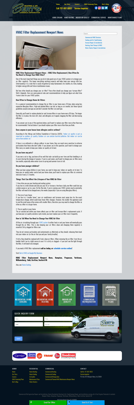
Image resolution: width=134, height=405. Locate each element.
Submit (18, 339)
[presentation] (29, 331)
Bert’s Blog (103, 4)
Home (52, 4)
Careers (72, 4)
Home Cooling (57, 17)
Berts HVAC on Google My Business (30, 253)
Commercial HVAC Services (93, 37)
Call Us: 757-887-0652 (86, 372)
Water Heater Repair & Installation (95, 48)
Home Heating (69, 17)
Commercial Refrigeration (52, 377)
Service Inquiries (80, 8)
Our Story (62, 4)
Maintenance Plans (115, 17)
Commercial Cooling (50, 374)
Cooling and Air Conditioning (93, 40)
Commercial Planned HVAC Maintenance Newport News (60, 379)
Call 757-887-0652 (60, 8)
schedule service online (63, 248)
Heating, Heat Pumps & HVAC (93, 45)
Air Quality (32, 377)
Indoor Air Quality (82, 17)
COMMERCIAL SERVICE (98, 17)
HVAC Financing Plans (87, 4)
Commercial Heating (50, 372)
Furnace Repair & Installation (93, 43)
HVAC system (43, 222)
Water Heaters (33, 382)
